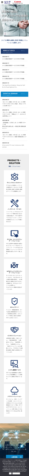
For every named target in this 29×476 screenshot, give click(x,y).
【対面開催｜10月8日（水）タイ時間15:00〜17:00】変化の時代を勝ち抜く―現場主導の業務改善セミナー (14, 125)
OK (10, 473)
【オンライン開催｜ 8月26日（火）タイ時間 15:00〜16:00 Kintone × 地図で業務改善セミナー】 (14, 136)
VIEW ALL (23, 50)
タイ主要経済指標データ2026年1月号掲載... (13, 78)
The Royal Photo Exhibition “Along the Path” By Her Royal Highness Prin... (13, 86)
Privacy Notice (16, 473)
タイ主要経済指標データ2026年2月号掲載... (13, 72)
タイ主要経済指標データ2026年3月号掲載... (13, 65)
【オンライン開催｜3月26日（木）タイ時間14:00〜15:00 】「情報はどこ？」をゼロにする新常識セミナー (14, 114)
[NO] (27, 467)
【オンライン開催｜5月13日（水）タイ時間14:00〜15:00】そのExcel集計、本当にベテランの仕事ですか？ (14, 103)
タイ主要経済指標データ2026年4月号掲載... (13, 59)
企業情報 (15, 457)
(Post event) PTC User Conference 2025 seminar (13, 146)
